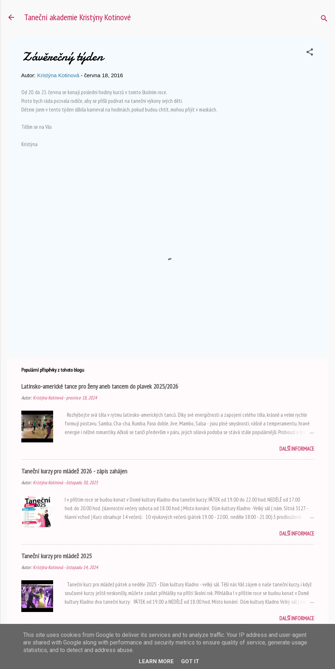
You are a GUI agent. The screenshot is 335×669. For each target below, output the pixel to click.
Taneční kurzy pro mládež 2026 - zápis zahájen (74, 471)
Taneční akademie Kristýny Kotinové (77, 17)
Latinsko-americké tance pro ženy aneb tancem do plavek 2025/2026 (99, 386)
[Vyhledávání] (324, 20)
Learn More (156, 661)
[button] (309, 53)
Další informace (296, 448)
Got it (190, 661)
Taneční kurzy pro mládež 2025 (56, 556)
